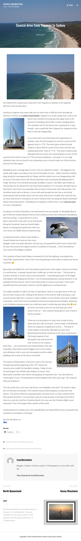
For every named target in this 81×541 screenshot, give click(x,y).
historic (21, 448)
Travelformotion (13, 4)
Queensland (29, 441)
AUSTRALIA (9, 441)
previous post (70, 201)
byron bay (8, 448)
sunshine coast (36, 448)
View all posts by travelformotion (30, 475)
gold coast (15, 448)
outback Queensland (30, 115)
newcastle (28, 448)
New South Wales (19, 441)
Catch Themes (56, 536)
